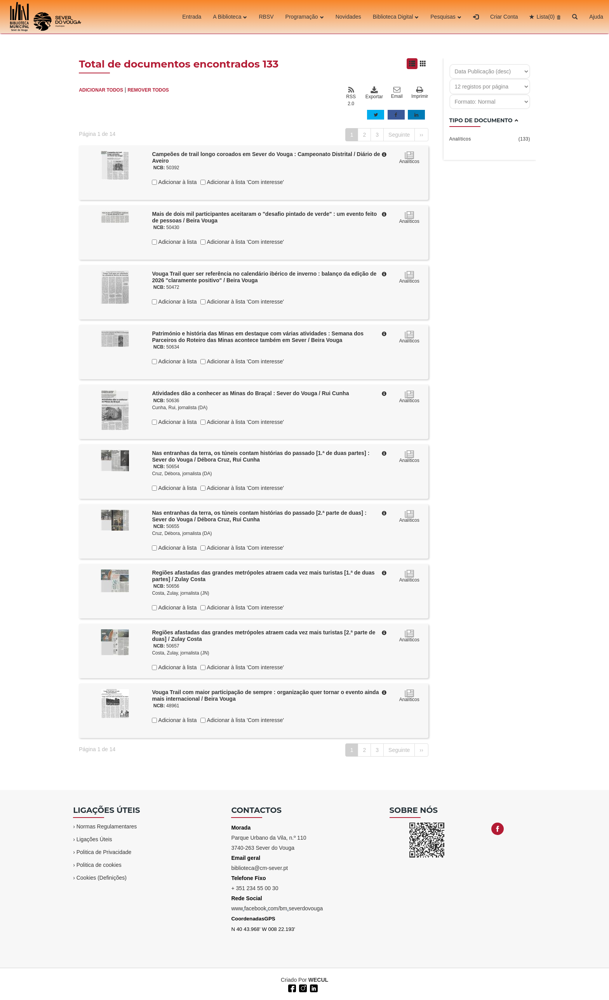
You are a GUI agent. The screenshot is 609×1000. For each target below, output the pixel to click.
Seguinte (399, 135)
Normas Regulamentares (107, 826)
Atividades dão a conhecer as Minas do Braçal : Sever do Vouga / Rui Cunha (250, 393)
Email (397, 93)
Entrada (191, 17)
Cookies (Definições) (102, 878)
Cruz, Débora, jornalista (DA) (182, 473)
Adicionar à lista (177, 182)
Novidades (348, 17)
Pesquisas (445, 17)
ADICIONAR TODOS (101, 90)
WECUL (318, 980)
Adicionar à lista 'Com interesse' (244, 182)
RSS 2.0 (351, 96)
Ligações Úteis (94, 839)
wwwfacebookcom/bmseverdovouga (277, 908)
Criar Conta (504, 17)
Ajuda (596, 17)
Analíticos (489, 138)
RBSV (266, 17)
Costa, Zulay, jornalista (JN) (180, 593)
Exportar (374, 92)
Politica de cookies (99, 865)
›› (421, 135)
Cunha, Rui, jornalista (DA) (179, 407)
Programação (304, 17)
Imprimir (419, 93)
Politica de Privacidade (104, 852)
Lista (545, 17)
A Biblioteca (230, 17)
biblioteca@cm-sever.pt (259, 868)
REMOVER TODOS (148, 90)
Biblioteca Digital (396, 17)
